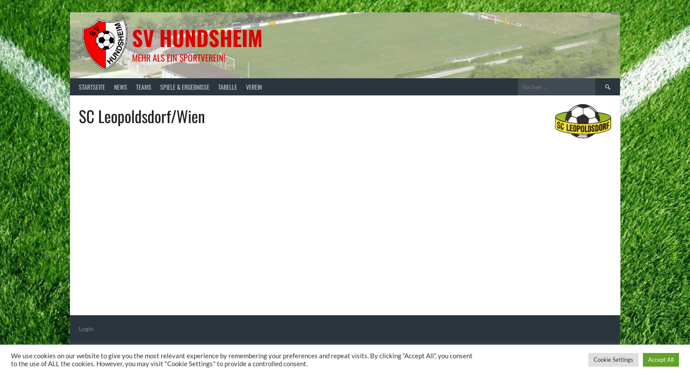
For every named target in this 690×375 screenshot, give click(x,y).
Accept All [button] (661, 359)
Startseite (92, 86)
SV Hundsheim (197, 37)
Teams (143, 86)
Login (86, 328)
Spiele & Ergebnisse (184, 86)
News (120, 86)
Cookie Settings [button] (613, 359)
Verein (254, 86)
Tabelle (227, 86)
